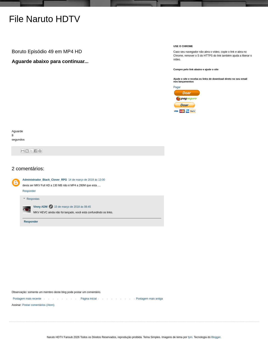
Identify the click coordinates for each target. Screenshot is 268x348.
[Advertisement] (49, 96)
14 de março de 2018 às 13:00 (86, 179)
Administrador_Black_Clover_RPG (45, 179)
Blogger (215, 337)
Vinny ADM (40, 206)
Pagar (177, 87)
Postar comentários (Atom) (38, 305)
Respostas (33, 199)
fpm (190, 337)
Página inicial (89, 298)
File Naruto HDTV (44, 19)
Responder (29, 191)
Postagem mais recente (27, 298)
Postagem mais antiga (149, 298)
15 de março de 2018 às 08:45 (72, 206)
